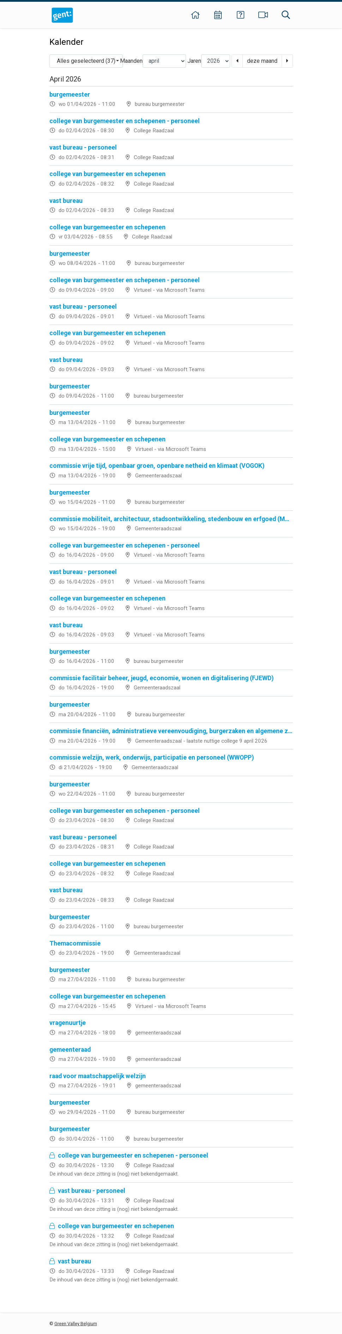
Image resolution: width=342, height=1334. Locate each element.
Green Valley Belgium (75, 1323)
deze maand (262, 61)
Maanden (131, 61)
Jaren (194, 61)
